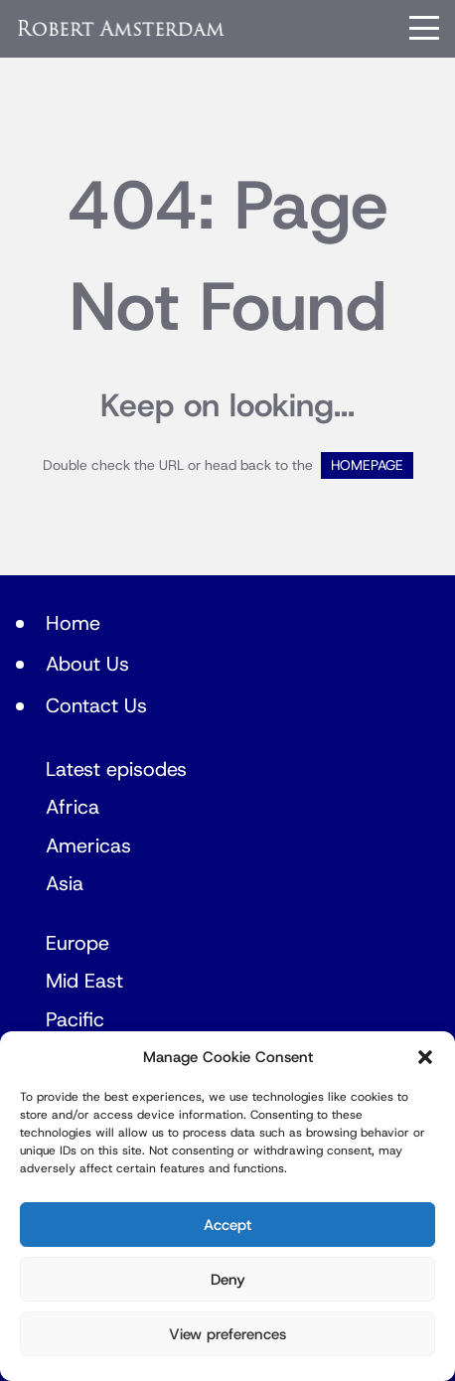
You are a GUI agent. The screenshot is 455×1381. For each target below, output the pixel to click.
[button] (425, 1057)
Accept (227, 1225)
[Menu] (424, 28)
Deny (228, 1280)
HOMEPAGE (367, 465)
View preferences (227, 1334)
